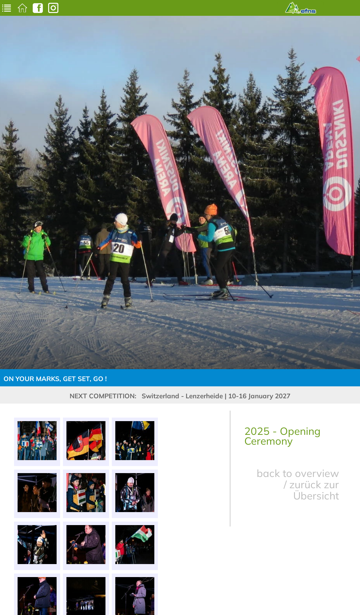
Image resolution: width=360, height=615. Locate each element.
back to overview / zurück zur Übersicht (298, 484)
